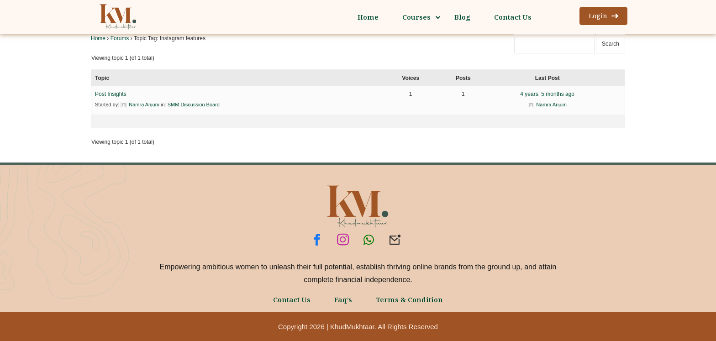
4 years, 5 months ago (547, 94)
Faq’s (343, 299)
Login (603, 15)
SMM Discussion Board (194, 104)
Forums (120, 38)
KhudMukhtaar (352, 327)
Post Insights (110, 94)
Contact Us (292, 299)
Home (98, 38)
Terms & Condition (409, 299)
